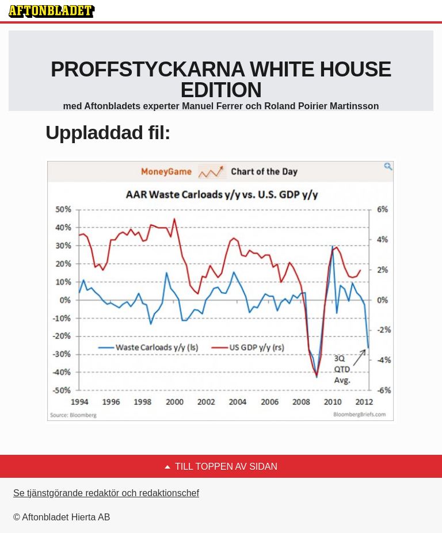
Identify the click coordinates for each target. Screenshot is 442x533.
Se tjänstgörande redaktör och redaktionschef (106, 493)
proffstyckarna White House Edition (221, 79)
